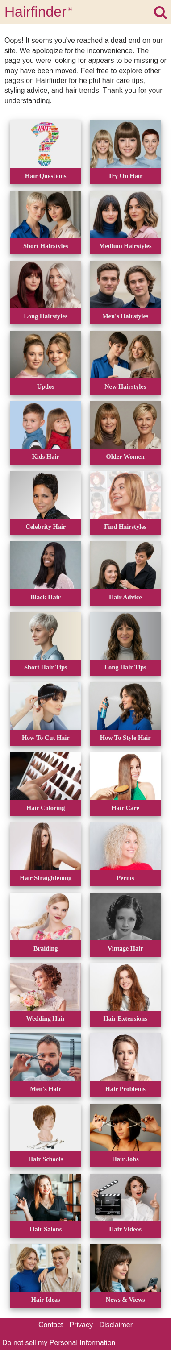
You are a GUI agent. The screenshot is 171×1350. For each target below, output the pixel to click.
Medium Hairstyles (125, 245)
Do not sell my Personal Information (58, 1342)
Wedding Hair (45, 1018)
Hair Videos (125, 1229)
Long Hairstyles (45, 316)
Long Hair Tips (125, 667)
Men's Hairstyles (125, 316)
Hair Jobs (125, 1159)
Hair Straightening (45, 877)
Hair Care (125, 807)
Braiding (45, 948)
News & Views (125, 1299)
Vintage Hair (125, 948)
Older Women (125, 456)
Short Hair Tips (45, 667)
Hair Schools (45, 1159)
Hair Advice (125, 597)
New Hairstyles (125, 386)
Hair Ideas (45, 1299)
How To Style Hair (125, 737)
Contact (50, 1325)
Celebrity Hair (45, 526)
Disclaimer (116, 1325)
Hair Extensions (125, 1018)
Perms (125, 877)
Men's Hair (45, 1088)
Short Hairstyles (45, 245)
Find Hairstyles (125, 526)
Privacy (81, 1325)
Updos (45, 386)
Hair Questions (46, 175)
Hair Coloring (45, 807)
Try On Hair (125, 175)
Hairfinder (38, 12)
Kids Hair (45, 456)
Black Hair (45, 597)
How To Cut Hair (46, 737)
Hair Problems (125, 1088)
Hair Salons (45, 1229)
